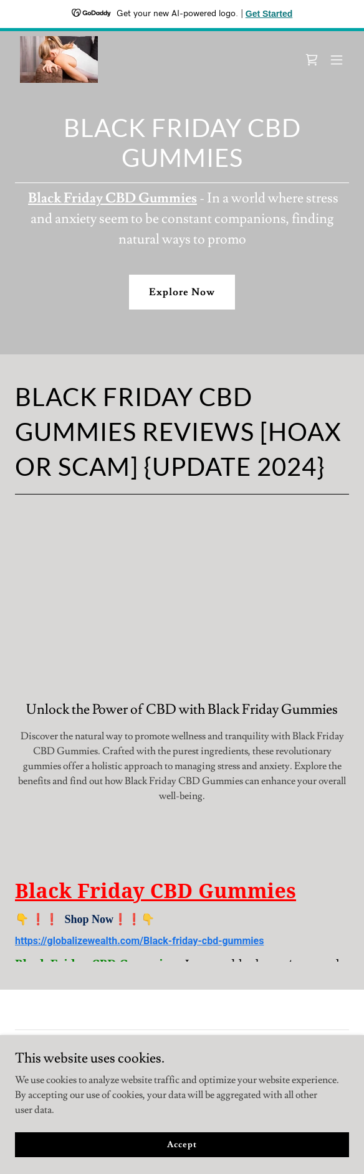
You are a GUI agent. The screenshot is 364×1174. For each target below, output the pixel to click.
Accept (181, 1144)
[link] (59, 59)
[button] (336, 59)
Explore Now (182, 292)
